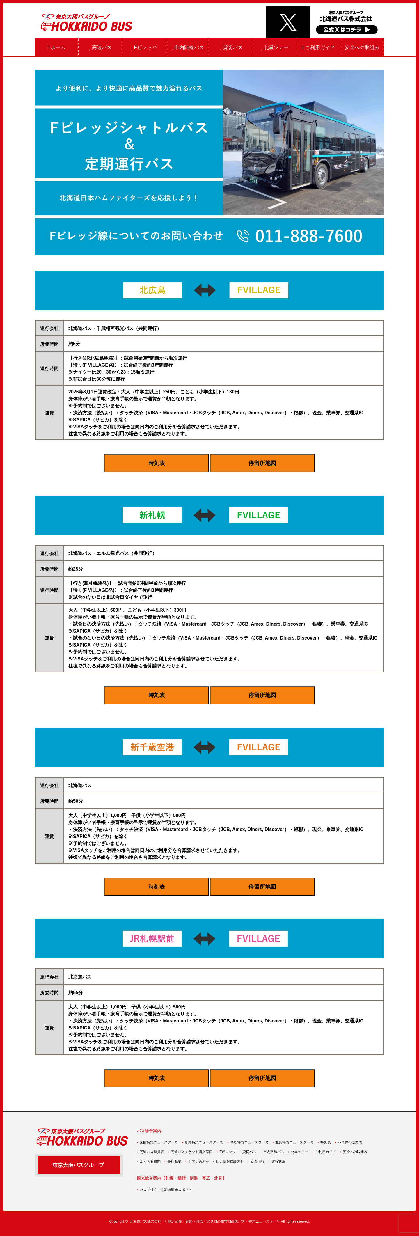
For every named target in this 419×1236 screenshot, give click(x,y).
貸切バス (231, 47)
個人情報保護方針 (230, 1161)
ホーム (57, 47)
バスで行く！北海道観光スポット (166, 1190)
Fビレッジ (144, 47)
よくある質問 (150, 1161)
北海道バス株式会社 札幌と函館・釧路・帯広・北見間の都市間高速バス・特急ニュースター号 (205, 1221)
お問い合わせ (198, 1161)
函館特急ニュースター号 (159, 1142)
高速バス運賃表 (152, 1152)
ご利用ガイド (318, 47)
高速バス (100, 47)
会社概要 (174, 1161)
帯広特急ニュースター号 (249, 1142)
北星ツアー (275, 47)
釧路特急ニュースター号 (204, 1142)
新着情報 (257, 1161)
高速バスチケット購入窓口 (192, 1152)
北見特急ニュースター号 (294, 1142)
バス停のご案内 (350, 1142)
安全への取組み (362, 47)
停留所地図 (262, 463)
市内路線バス (187, 47)
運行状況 (278, 1161)
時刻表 (156, 463)
